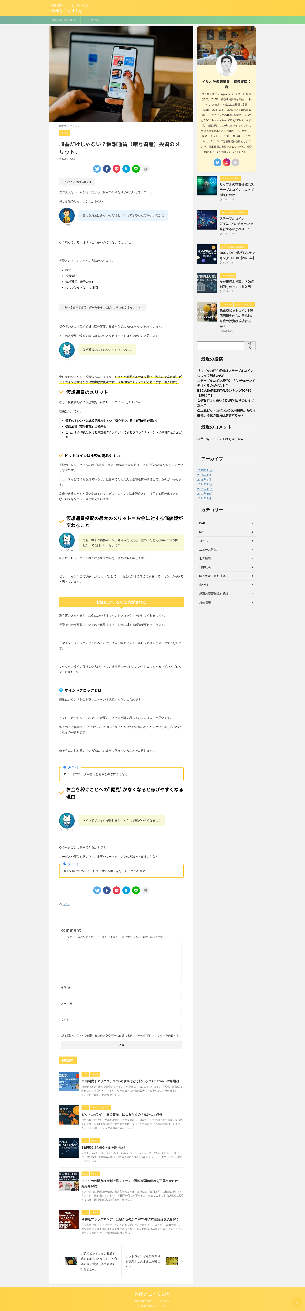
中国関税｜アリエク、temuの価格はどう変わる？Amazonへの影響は (130, 1081)
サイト (65, 1019)
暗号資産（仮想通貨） (65, 20)
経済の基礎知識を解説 (212, 594)
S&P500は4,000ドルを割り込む (104, 1147)
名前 (65, 987)
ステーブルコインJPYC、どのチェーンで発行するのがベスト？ (236, 223)
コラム (66, 904)
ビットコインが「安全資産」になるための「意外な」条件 (122, 1114)
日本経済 (204, 568)
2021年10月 (204, 494)
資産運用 (96, 20)
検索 (249, 344)
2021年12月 (204, 485)
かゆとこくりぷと (66, 11)
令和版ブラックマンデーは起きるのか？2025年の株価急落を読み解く (130, 1219)
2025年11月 (204, 471)
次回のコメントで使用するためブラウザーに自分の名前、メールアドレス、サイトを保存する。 (123, 1035)
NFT (201, 533)
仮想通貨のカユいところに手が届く (152, 1300)
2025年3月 (203, 480)
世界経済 (204, 559)
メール (67, 1003)
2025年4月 (203, 476)
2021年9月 (203, 499)
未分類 (203, 585)
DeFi (202, 524)
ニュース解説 (207, 550)
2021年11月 (204, 490)
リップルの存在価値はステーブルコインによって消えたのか (237, 189)
